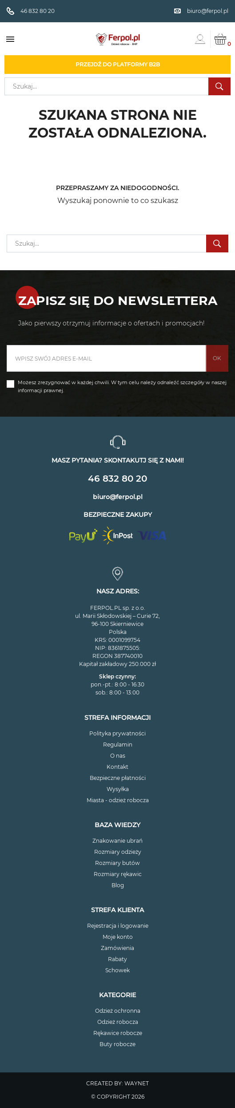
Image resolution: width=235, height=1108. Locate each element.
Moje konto (118, 936)
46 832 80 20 (117, 478)
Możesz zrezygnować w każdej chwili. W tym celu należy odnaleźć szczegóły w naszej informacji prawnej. (122, 386)
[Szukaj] (117, 86)
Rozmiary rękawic (118, 874)
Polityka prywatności (117, 733)
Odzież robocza (117, 1022)
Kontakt (117, 766)
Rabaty (117, 959)
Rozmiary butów (117, 863)
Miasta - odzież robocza (118, 800)
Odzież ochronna (117, 1010)
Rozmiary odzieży (117, 851)
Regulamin (117, 744)
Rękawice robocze (117, 1033)
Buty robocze (117, 1044)
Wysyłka (118, 789)
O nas (117, 755)
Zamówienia (117, 948)
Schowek (117, 970)
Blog (118, 885)
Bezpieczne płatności (118, 778)
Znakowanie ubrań (117, 840)
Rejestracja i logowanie (117, 925)
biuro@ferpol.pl (118, 497)
